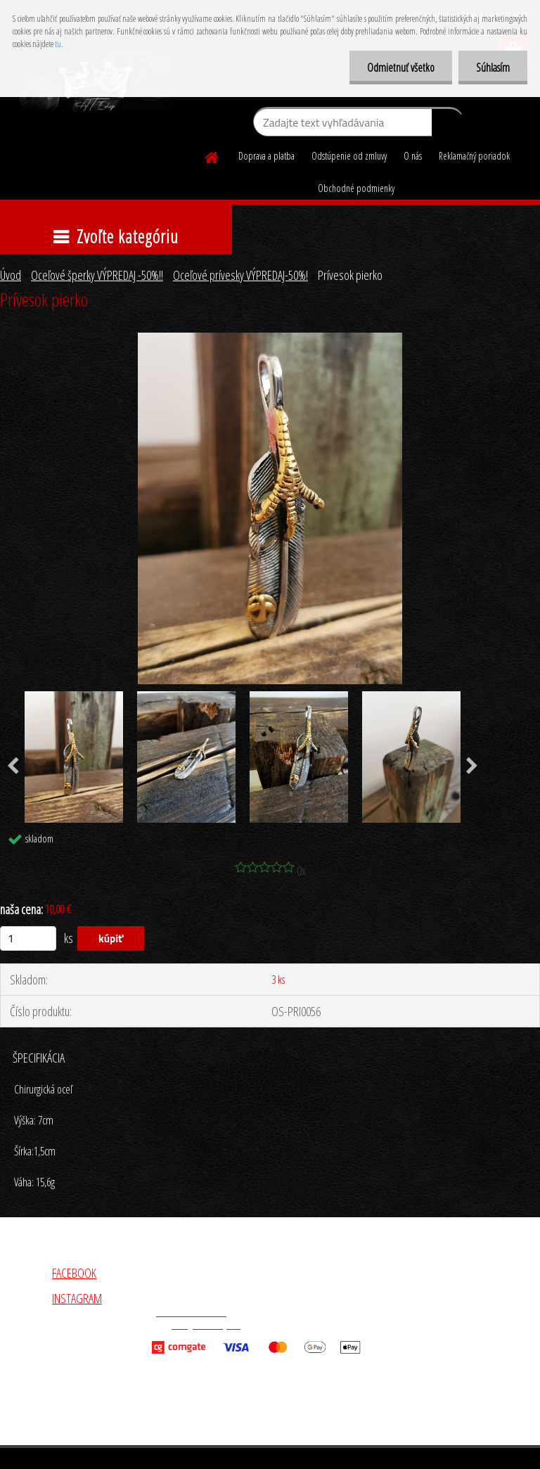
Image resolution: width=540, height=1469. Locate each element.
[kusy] (28, 938)
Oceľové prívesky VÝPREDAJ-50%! (240, 275)
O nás (413, 155)
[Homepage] (212, 155)
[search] (447, 125)
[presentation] (472, 766)
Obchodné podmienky (356, 188)
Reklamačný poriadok (474, 155)
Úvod (10, 275)
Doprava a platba (266, 155)
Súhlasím (493, 67)
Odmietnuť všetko (401, 67)
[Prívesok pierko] (269, 339)
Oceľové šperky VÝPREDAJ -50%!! (97, 275)
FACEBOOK (74, 1272)
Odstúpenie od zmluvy (349, 155)
